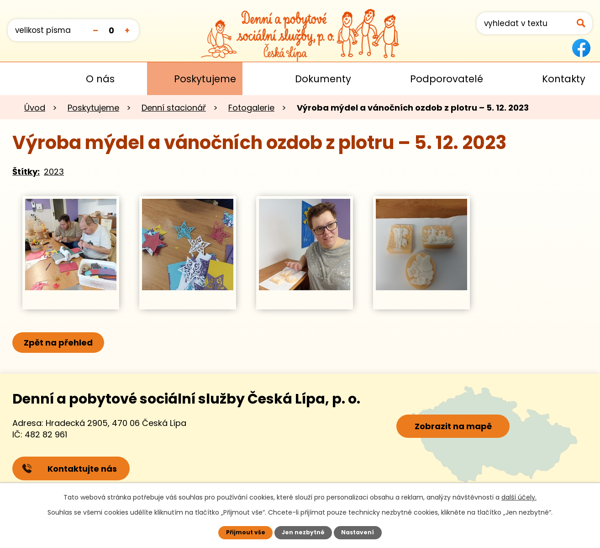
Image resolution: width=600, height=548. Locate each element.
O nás (100, 78)
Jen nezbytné (303, 532)
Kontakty (563, 78)
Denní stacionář (174, 107)
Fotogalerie (251, 107)
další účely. (519, 497)
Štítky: (26, 171)
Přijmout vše (245, 532)
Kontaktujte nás (69, 469)
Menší (95, 30)
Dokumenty (323, 78)
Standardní (111, 30)
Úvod (21, 78)
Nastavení (358, 532)
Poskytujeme (205, 78)
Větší (127, 30)
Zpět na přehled (59, 342)
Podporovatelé (446, 78)
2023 (54, 171)
